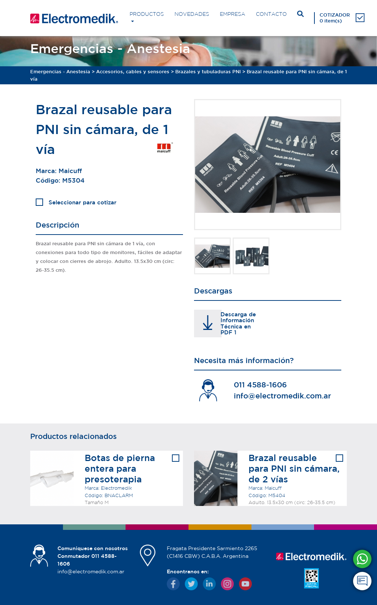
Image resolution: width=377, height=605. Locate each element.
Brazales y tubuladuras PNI (208, 71)
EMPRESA (232, 14)
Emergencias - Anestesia (60, 71)
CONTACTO (271, 14)
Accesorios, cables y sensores (132, 71)
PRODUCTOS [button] (147, 14)
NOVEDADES (192, 14)
